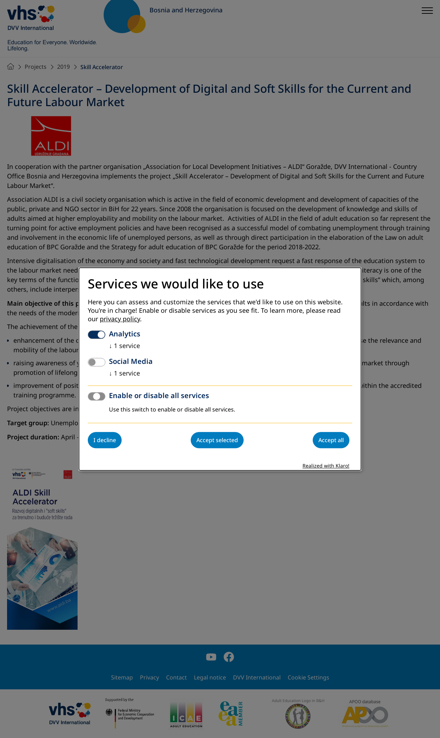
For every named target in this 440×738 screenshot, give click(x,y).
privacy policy (120, 319)
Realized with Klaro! (325, 466)
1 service (124, 345)
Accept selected (217, 440)
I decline (104, 440)
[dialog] (220, 369)
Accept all (331, 440)
